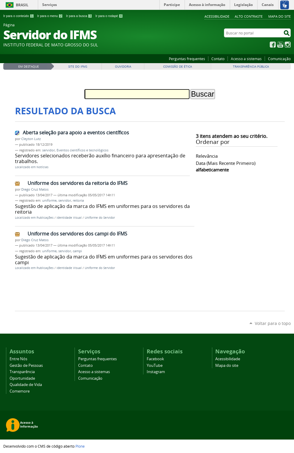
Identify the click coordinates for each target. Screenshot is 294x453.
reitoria (78, 200)
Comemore (20, 391)
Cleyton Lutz (31, 139)
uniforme (49, 200)
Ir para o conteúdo (18, 16)
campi (77, 251)
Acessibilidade (216, 16)
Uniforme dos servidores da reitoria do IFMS (78, 183)
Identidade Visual (69, 218)
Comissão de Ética (177, 67)
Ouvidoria (123, 67)
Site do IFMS (77, 67)
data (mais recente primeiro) (225, 163)
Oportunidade (22, 378)
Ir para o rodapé (109, 16)
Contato (218, 58)
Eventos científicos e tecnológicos (82, 150)
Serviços (49, 4)
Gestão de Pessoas (26, 365)
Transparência (22, 371)
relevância (207, 156)
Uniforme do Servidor (100, 218)
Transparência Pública (251, 67)
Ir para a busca (79, 16)
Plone (80, 446)
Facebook (273, 45)
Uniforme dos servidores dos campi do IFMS (77, 233)
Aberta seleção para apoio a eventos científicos (76, 132)
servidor (48, 150)
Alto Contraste (249, 16)
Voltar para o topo (273, 323)
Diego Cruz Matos (35, 189)
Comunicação (279, 58)
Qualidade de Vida (26, 384)
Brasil (22, 4)
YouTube (280, 45)
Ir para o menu (50, 16)
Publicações (45, 218)
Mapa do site (279, 16)
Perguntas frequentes (187, 58)
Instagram (288, 45)
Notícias (43, 167)
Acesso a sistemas (246, 58)
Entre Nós (18, 358)
